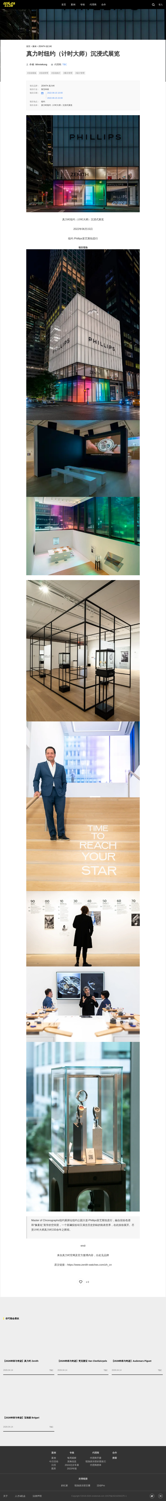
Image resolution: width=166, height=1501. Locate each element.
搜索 (114, 1458)
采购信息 (71, 1461)
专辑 (72, 1452)
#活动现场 (31, 73)
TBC (64, 64)
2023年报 (72, 1468)
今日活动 (53, 1461)
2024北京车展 (72, 1465)
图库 (53, 1468)
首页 (28, 46)
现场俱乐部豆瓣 (82, 1485)
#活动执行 (55, 73)
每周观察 (71, 1458)
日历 (53, 1465)
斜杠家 (64, 1485)
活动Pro (101, 1485)
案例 (34, 46)
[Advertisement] (83, 1304)
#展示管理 (68, 73)
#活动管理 (43, 73)
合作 (114, 1452)
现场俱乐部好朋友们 (95, 1461)
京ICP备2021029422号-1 (116, 1496)
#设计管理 (80, 73)
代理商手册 (95, 1458)
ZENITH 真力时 (45, 46)
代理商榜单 (95, 1465)
